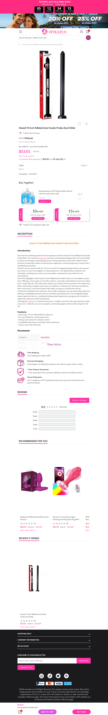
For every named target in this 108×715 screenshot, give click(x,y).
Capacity (42, 197)
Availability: (23, 174)
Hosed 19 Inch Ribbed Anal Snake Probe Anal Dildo (54, 243)
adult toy (43, 258)
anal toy (31, 301)
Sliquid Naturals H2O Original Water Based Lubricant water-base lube (55, 192)
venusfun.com (30, 689)
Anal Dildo (45, 337)
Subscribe (83, 660)
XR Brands (29, 138)
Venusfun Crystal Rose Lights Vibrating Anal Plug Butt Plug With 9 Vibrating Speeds (66, 519)
